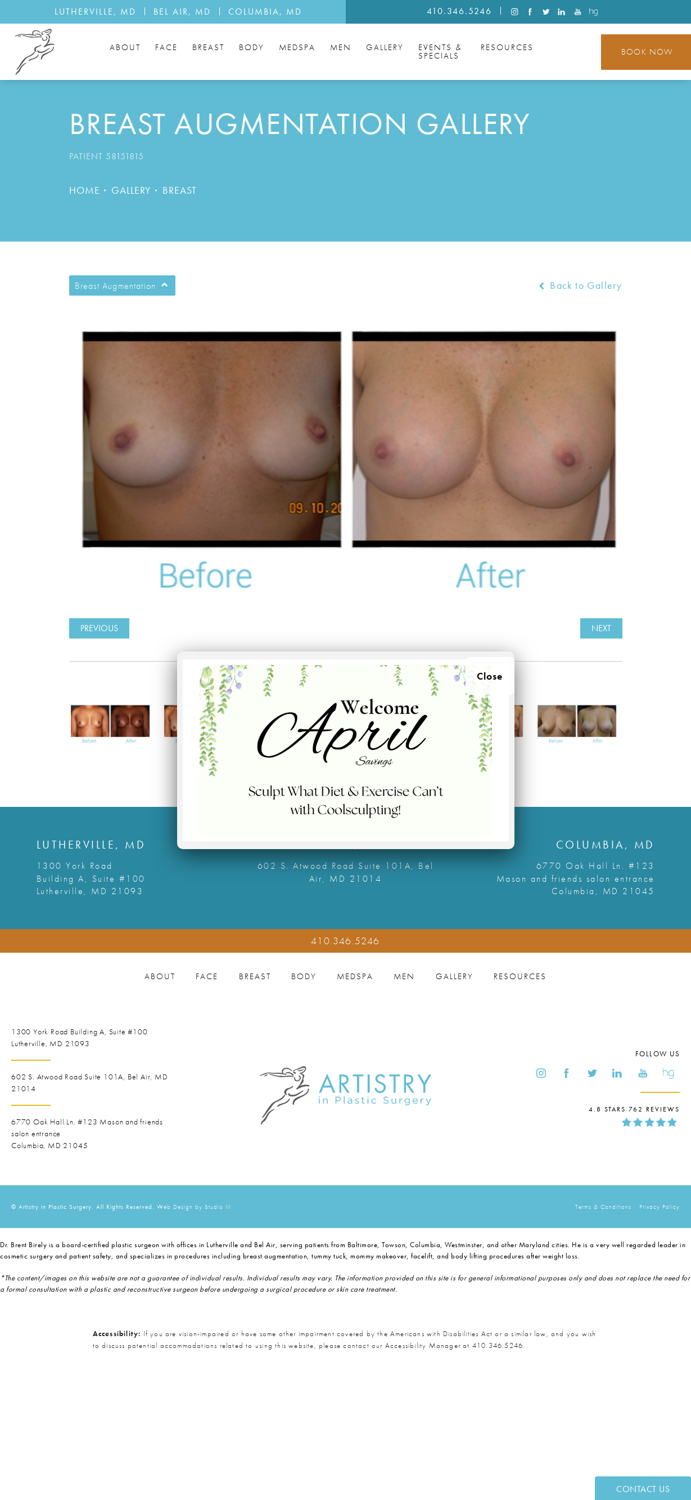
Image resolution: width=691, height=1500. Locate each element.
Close (490, 675)
